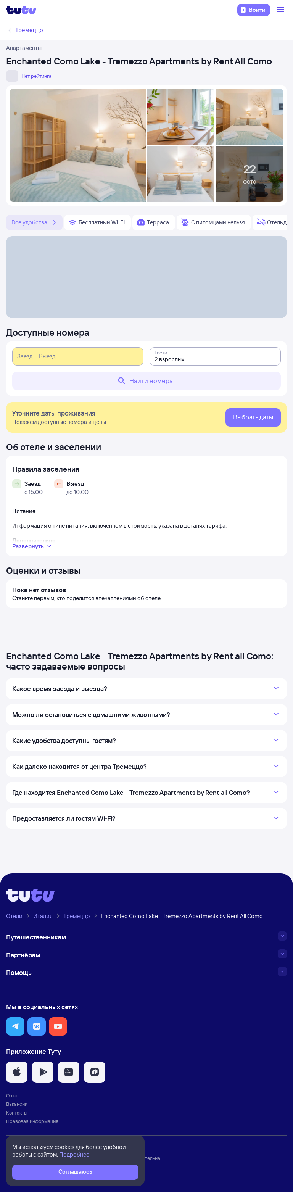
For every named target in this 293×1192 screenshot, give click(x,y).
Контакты (16, 1113)
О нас (12, 1095)
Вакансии (16, 1104)
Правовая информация (32, 1121)
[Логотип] (21, 10)
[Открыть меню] (281, 9)
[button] (15, 1026)
